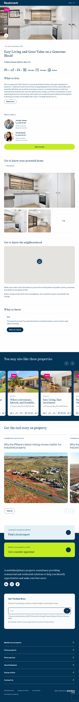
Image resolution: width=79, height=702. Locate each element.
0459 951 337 (21, 135)
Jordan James (21, 120)
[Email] (39, 611)
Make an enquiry (15, 330)
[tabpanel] (23, 381)
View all (9, 511)
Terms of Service (63, 616)
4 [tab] (21, 389)
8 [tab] (26, 389)
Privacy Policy (49, 616)
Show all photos (6, 35)
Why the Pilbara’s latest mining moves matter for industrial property (32, 446)
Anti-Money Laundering (11, 694)
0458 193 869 (21, 123)
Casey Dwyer (20, 133)
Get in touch (39, 147)
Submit (67, 610)
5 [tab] (22, 389)
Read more (10, 101)
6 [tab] (23, 389)
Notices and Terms (23, 690)
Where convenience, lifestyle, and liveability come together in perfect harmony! (22, 404)
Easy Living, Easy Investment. (52, 401)
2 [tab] (51, 389)
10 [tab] (28, 389)
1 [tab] (17, 389)
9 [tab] (27, 389)
